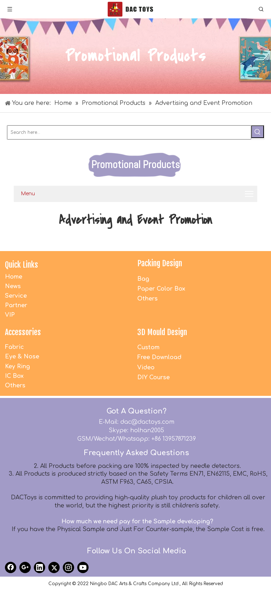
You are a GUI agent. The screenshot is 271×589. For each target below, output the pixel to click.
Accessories (23, 332)
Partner (16, 305)
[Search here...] (129, 132)
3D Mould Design (162, 332)
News (13, 286)
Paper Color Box (161, 289)
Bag (143, 279)
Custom (148, 347)
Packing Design (159, 263)
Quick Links (21, 264)
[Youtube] (83, 567)
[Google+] (25, 567)
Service (16, 296)
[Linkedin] (39, 567)
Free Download (159, 357)
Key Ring (17, 366)
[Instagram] (68, 567)
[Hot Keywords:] (257, 131)
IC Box (14, 376)
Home (13, 277)
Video (146, 367)
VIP (10, 315)
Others (147, 299)
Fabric (14, 347)
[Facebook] (10, 567)
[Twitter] (54, 567)
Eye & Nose (22, 356)
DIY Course (153, 377)
